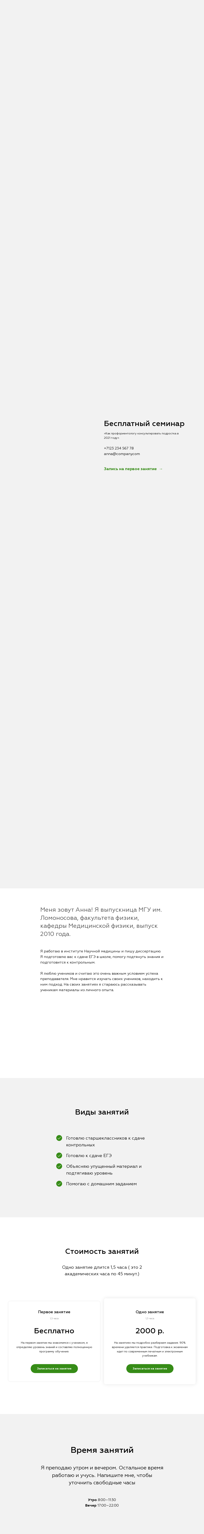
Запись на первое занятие (131, 469)
